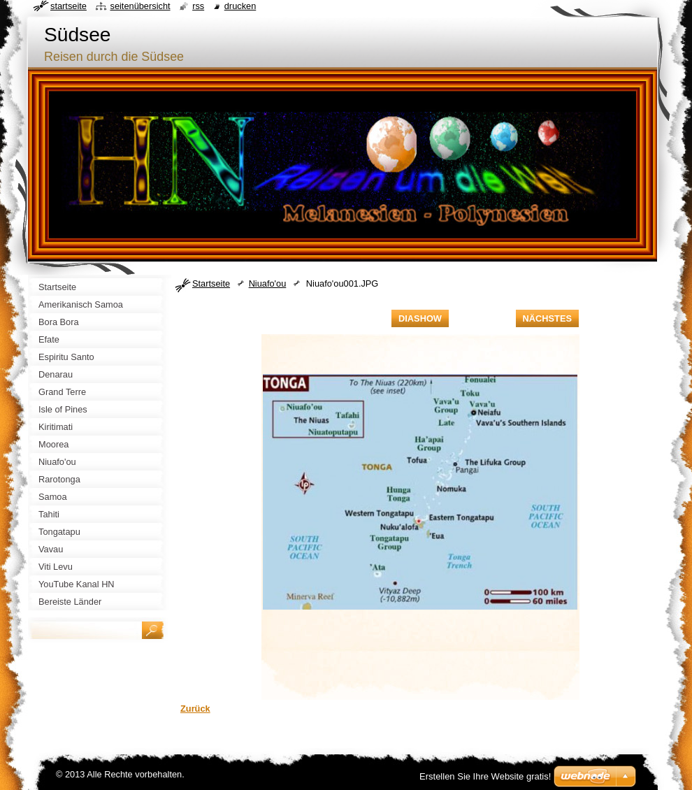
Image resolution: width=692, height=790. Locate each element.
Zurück (195, 708)
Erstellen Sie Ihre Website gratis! (485, 776)
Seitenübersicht (140, 6)
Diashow (420, 318)
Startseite (211, 283)
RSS (198, 6)
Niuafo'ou (268, 283)
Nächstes (547, 318)
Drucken (240, 6)
